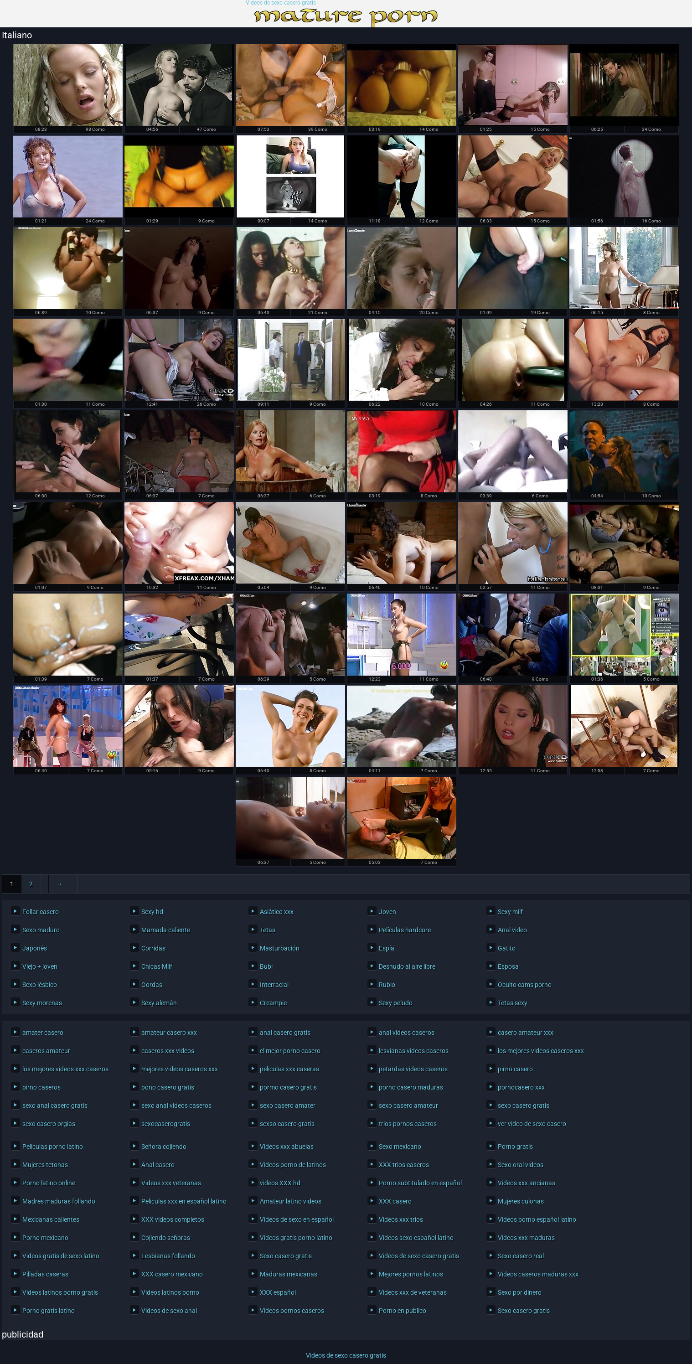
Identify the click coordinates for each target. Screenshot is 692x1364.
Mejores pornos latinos (411, 1274)
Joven (387, 911)
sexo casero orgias (48, 1123)
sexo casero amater (287, 1105)
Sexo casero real (521, 1256)
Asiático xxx (277, 911)
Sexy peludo (396, 1003)
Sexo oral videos (520, 1164)
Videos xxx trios (401, 1219)
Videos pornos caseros (292, 1310)
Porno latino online (48, 1183)
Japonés (34, 948)
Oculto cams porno (525, 984)
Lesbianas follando (168, 1256)
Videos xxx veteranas (171, 1183)
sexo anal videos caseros (176, 1105)
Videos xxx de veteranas (413, 1292)
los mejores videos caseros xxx (541, 1050)
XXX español (278, 1292)
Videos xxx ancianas (526, 1183)
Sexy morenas (42, 1003)
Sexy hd (152, 911)
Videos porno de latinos (293, 1164)
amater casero (42, 1032)
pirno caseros (41, 1087)
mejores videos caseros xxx (179, 1069)
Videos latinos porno (170, 1292)
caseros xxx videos (167, 1050)
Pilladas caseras (45, 1274)
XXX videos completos (172, 1219)
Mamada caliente (165, 930)
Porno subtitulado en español (420, 1183)
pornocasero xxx (521, 1087)
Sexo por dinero (520, 1292)
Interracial (274, 984)
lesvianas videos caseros (414, 1050)
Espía (386, 948)
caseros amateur (46, 1050)
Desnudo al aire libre (407, 966)
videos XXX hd (280, 1183)
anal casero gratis (285, 1032)
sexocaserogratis (165, 1123)
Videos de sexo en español (297, 1219)
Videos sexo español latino (416, 1237)
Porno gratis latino (48, 1310)
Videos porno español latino (537, 1219)
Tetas (267, 930)
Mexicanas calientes (50, 1219)
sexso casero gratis (287, 1123)
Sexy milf (510, 911)
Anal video (512, 930)
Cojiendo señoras (165, 1237)
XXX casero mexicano (172, 1274)
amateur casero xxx (169, 1032)
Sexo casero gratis (286, 1256)
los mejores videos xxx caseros (65, 1069)
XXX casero (395, 1201)
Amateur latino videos (290, 1201)
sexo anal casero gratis (55, 1105)
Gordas (151, 984)
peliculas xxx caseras (289, 1069)
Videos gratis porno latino (296, 1237)
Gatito (507, 948)
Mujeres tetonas (45, 1164)
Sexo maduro (41, 930)
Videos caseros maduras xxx (538, 1274)
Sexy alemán (159, 1003)
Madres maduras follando (58, 1201)
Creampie (273, 1003)
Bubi (266, 966)
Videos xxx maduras (526, 1237)
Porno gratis (515, 1146)
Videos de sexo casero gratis (281, 3)
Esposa (508, 966)
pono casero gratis (167, 1087)
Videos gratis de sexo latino (60, 1256)
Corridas (153, 948)
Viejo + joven (39, 966)
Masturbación (280, 948)
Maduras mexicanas (288, 1274)
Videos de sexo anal (169, 1310)
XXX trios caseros (404, 1164)
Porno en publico (402, 1310)
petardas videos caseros (413, 1069)
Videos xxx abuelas (287, 1146)
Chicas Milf (156, 966)
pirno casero (515, 1069)
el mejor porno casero (290, 1050)
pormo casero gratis (288, 1087)
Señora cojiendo (163, 1146)
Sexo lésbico (39, 984)
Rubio (387, 984)
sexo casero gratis (523, 1105)
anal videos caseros (406, 1032)
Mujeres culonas (521, 1201)
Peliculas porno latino (52, 1146)
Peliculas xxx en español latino (184, 1201)
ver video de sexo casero (532, 1123)
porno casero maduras (411, 1087)
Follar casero (40, 911)
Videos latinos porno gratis (60, 1292)
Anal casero (158, 1164)
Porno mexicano (45, 1237)
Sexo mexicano (400, 1146)
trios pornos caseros (408, 1123)
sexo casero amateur (408, 1105)
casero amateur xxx (525, 1032)
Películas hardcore (405, 930)
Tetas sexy (512, 1003)
